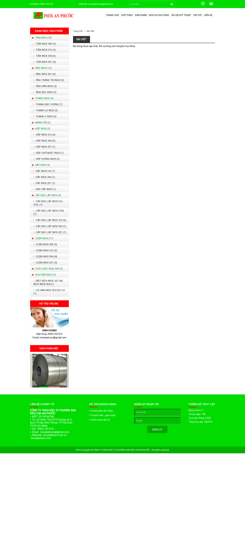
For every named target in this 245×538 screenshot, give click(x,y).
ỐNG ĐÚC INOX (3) (44, 92)
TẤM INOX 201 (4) (44, 61)
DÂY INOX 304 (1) (44, 177)
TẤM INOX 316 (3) (44, 49)
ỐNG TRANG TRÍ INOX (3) (48, 80)
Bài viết (90, 31)
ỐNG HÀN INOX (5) (45, 86)
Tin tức (197, 15)
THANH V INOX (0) (44, 116)
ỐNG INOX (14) (41, 68)
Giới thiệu (127, 15)
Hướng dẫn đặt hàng (101, 410)
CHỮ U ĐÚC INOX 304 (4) (47, 268)
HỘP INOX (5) (41, 128)
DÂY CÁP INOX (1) (44, 189)
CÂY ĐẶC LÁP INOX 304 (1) (49, 226)
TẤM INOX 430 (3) (44, 43)
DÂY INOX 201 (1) (44, 183)
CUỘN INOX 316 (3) (45, 250)
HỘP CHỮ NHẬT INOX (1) (48, 152)
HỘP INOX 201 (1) (44, 146)
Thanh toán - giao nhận (102, 415)
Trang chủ (112, 15)
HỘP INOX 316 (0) (44, 134)
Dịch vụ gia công (159, 15)
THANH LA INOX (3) (45, 110)
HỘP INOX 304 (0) (44, 140)
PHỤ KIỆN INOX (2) (44, 274)
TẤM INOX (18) (42, 37)
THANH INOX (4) (42, 98)
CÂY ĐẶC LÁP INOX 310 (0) (49, 220)
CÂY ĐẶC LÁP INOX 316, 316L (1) (48, 203)
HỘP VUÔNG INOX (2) (46, 158)
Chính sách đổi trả (99, 419)
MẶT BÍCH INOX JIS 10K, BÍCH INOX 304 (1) (48, 282)
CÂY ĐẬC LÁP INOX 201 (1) (49, 232)
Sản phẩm (141, 15)
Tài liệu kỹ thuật (181, 15)
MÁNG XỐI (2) (41, 122)
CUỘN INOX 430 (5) (45, 244)
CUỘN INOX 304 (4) (45, 256)
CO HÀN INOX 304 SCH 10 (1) (49, 292)
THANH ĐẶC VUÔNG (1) (47, 104)
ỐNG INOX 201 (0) (44, 74)
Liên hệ (208, 15)
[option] (49, 371)
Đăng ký (157, 429)
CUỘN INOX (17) (42, 238)
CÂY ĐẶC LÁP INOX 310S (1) (48, 212)
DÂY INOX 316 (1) (44, 171)
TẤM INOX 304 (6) (44, 55)
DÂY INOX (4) (41, 164)
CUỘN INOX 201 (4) (45, 262)
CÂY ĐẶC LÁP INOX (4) (46, 195)
